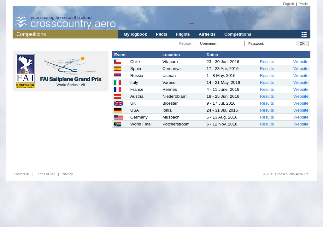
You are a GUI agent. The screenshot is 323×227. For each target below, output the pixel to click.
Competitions (237, 34)
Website (300, 61)
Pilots (161, 34)
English (288, 4)
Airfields (207, 34)
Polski (303, 4)
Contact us (22, 174)
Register (185, 43)
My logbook (135, 34)
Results (267, 61)
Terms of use (45, 174)
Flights (183, 34)
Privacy (67, 174)
